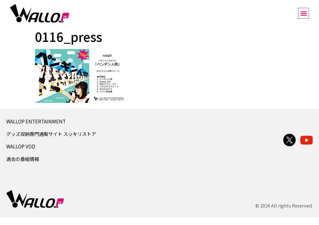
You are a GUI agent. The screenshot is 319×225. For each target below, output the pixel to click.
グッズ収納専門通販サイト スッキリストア (51, 134)
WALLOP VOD (20, 146)
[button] (303, 13)
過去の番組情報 (22, 159)
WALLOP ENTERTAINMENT (36, 121)
